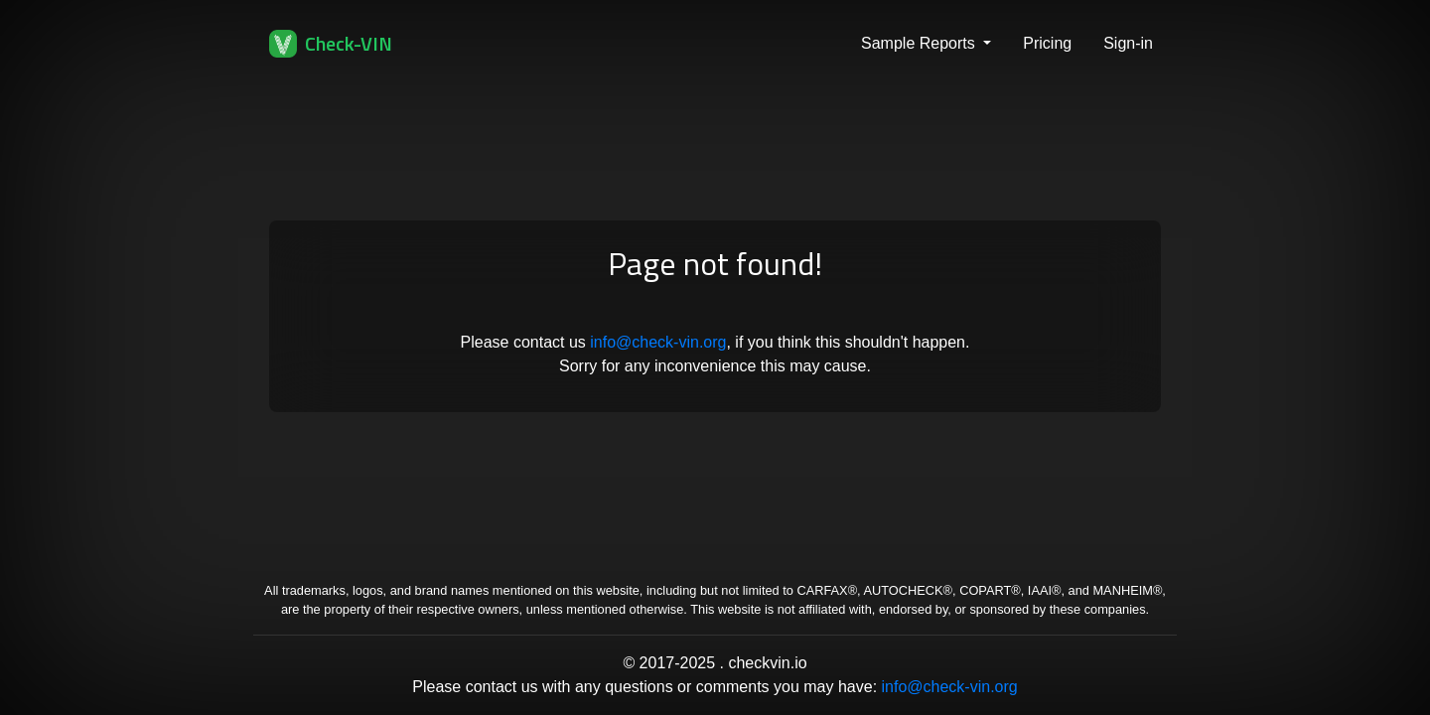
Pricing (1047, 43)
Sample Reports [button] (920, 43)
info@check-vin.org (658, 342)
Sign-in (1128, 43)
